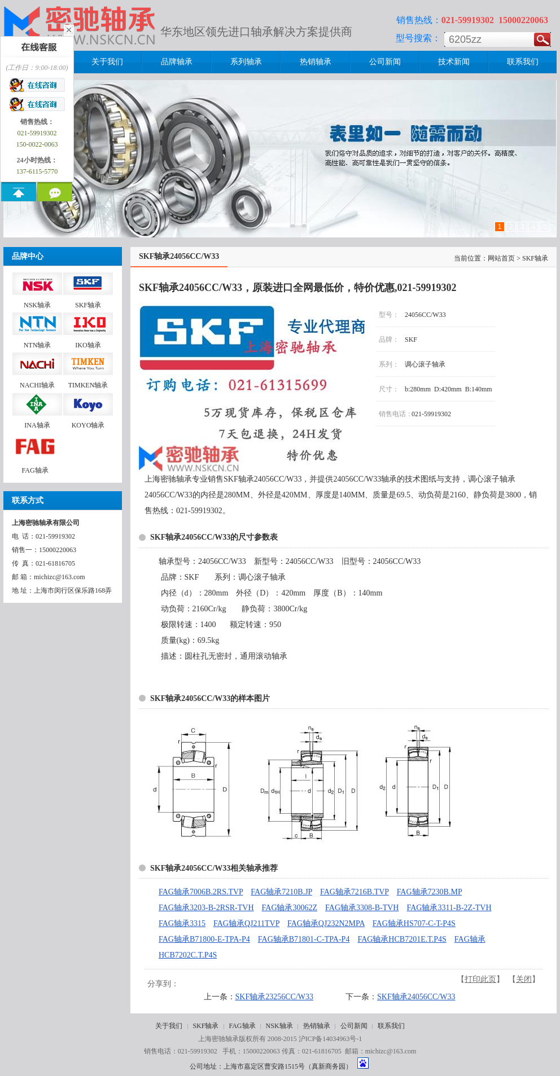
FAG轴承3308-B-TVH (362, 907)
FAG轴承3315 (182, 923)
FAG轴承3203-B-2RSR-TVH (206, 907)
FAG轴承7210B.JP (281, 892)
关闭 (524, 979)
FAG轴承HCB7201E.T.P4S (401, 939)
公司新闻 (354, 1026)
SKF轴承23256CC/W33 (274, 997)
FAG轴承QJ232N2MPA (326, 923)
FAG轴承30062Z (290, 907)
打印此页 (480, 979)
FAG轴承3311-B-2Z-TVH (448, 907)
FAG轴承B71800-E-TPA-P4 (204, 939)
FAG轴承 (242, 1026)
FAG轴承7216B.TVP (354, 892)
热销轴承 (316, 1026)
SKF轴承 (205, 1026)
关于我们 (168, 1026)
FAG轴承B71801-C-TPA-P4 (304, 939)
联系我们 (391, 1026)
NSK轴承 (279, 1026)
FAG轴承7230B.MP (429, 892)
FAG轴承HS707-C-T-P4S (414, 923)
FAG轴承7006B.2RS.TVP (201, 892)
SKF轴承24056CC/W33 (416, 997)
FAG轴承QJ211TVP (246, 923)
